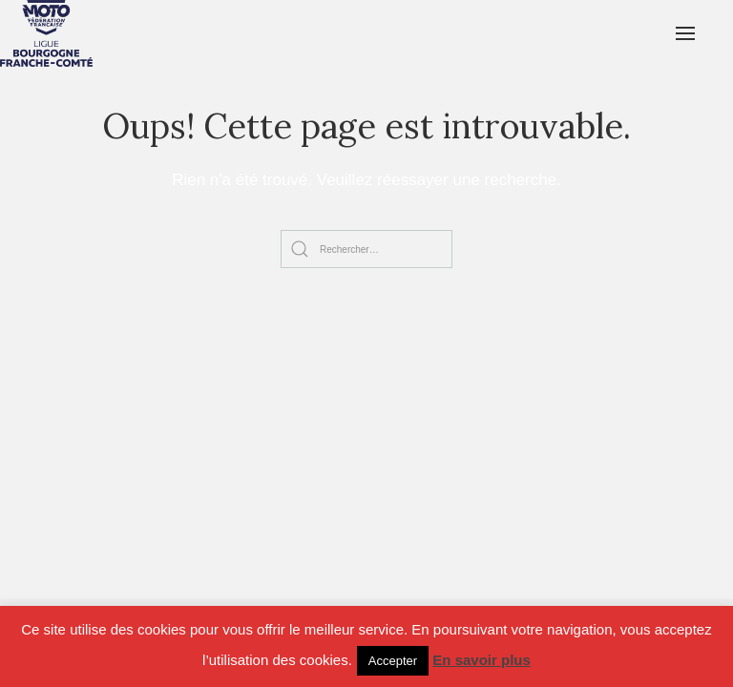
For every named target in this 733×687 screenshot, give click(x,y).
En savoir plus (481, 660)
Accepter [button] (392, 661)
